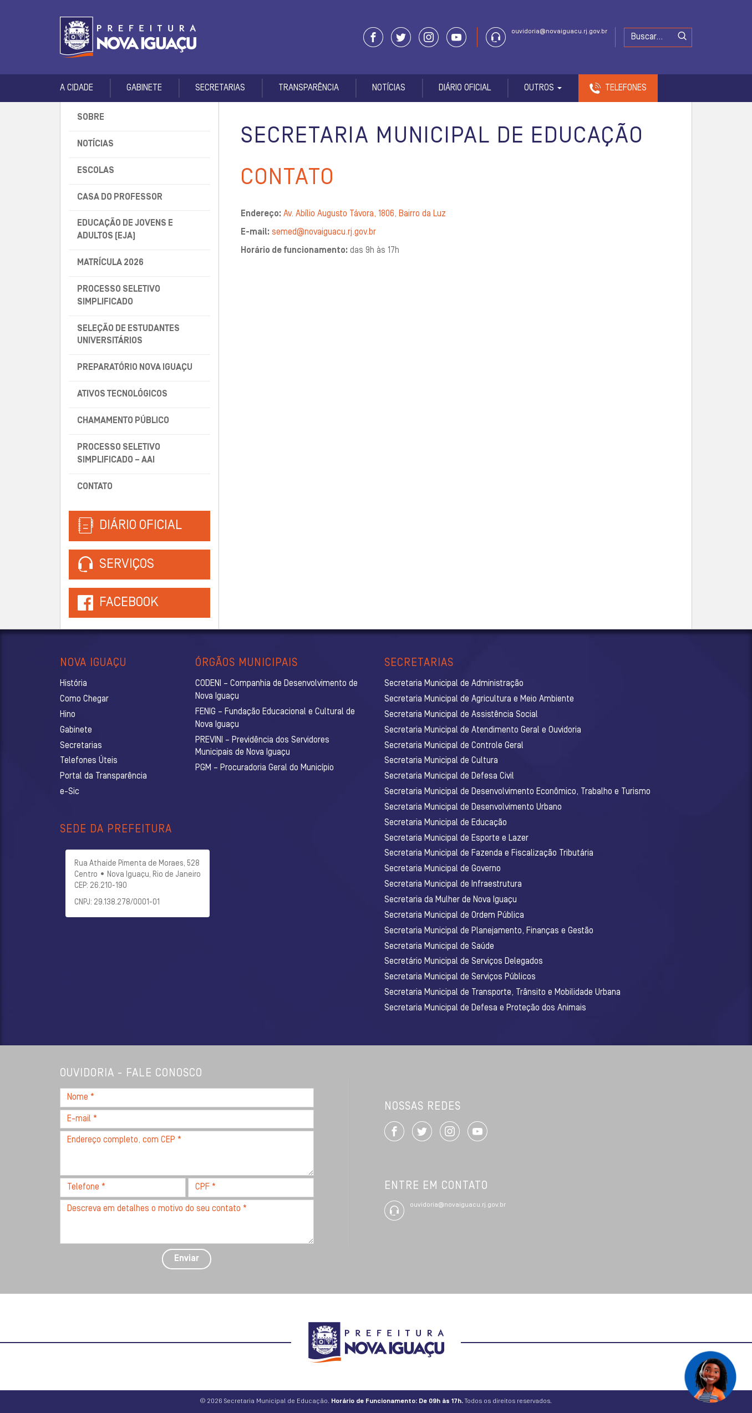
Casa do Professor (119, 197)
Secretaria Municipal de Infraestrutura (453, 884)
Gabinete (144, 88)
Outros (543, 88)
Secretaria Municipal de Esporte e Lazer (456, 838)
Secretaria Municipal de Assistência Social (461, 714)
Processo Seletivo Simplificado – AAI (118, 454)
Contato (95, 486)
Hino (67, 714)
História (73, 683)
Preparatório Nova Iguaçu (134, 367)
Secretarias (220, 88)
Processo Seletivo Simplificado (118, 296)
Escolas (95, 170)
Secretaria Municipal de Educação (445, 823)
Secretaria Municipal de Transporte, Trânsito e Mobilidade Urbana (502, 992)
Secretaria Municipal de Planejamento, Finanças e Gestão (488, 931)
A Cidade (76, 88)
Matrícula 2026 (110, 262)
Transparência (308, 88)
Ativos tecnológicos (122, 394)
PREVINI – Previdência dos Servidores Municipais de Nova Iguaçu (262, 747)
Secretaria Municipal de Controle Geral (454, 745)
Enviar (186, 1258)
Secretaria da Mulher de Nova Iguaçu (450, 900)
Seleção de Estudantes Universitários (128, 335)
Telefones (626, 88)
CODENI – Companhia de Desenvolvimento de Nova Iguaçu (276, 690)
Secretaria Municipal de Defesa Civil (449, 776)
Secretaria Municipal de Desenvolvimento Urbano (473, 807)
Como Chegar (84, 699)
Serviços (116, 565)
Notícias (388, 88)
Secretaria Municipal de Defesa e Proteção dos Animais (485, 1008)
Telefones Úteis (89, 760)
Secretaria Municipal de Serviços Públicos (460, 977)
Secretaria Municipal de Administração (454, 683)
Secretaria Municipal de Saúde (439, 946)
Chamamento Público (123, 420)
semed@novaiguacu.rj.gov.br (324, 232)
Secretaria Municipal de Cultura (441, 760)
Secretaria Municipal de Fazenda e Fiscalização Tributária (488, 853)
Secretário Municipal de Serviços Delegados (463, 961)
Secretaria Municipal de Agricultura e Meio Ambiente (479, 699)
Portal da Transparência (103, 776)
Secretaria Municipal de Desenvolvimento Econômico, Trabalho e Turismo (517, 791)
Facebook (129, 602)
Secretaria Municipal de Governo (442, 869)
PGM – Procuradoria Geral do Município (264, 768)
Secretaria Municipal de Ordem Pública (454, 915)
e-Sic (69, 791)
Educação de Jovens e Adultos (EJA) (125, 230)
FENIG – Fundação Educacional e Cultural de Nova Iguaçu (275, 718)
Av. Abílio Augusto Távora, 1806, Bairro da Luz (364, 214)
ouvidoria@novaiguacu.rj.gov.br (559, 31)
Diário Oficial (465, 88)
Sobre (90, 117)
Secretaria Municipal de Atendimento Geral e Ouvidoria (482, 730)
